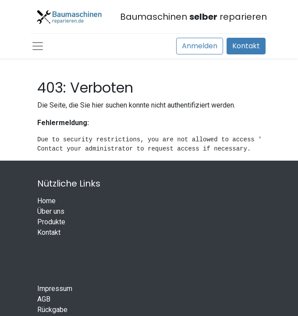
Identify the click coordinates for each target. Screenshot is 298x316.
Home (46, 201)
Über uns (50, 211)
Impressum (54, 288)
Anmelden (199, 46)
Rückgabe (52, 309)
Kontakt (246, 46)
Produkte (51, 222)
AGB (43, 299)
